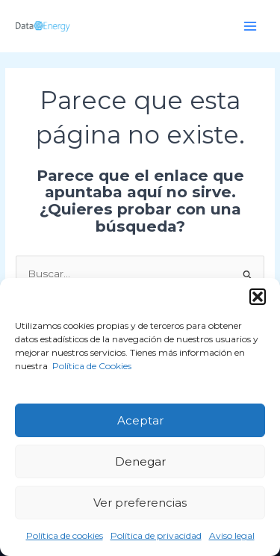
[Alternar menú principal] (250, 25)
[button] (257, 296)
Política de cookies (64, 535)
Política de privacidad (156, 535)
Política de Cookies (90, 365)
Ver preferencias (140, 502)
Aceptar (140, 420)
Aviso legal (232, 535)
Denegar (140, 461)
